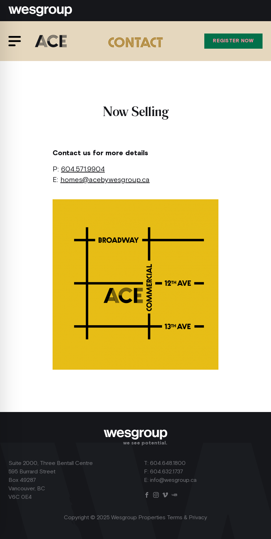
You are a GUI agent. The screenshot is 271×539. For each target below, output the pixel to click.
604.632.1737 (166, 472)
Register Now (233, 41)
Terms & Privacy (187, 517)
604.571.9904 (83, 169)
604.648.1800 (168, 463)
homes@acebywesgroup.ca (105, 179)
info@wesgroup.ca (173, 480)
